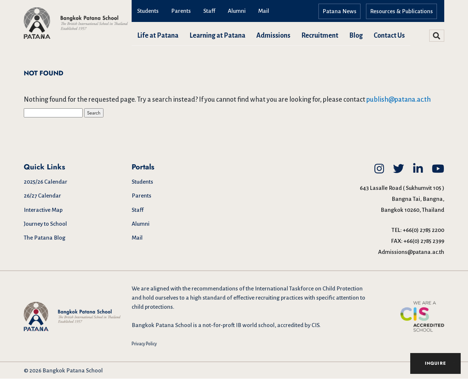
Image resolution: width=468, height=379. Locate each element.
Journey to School (45, 224)
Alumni (237, 11)
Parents (181, 11)
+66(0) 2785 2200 (423, 230)
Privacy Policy (144, 344)
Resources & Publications (401, 11)
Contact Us (389, 35)
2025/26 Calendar (45, 182)
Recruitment (319, 35)
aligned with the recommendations (194, 289)
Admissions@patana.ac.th (411, 252)
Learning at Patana (217, 35)
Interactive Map (43, 210)
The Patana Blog (44, 238)
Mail (263, 11)
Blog (356, 35)
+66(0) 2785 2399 (424, 241)
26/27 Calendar (42, 196)
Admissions (273, 35)
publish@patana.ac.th (398, 99)
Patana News (339, 11)
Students (148, 11)
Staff (209, 11)
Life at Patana (157, 35)
